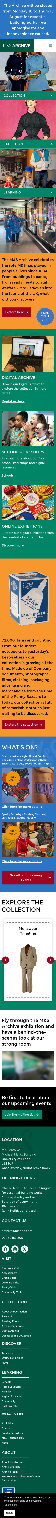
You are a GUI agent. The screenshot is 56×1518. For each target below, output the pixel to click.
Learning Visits (10, 1282)
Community (9, 1401)
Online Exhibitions (12, 1358)
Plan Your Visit (10, 1268)
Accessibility (9, 1273)
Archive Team (10, 1471)
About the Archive (12, 1462)
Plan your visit (45, 316)
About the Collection (14, 1311)
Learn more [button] (11, 1505)
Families (6, 1391)
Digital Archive (10, 1330)
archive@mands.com (17, 1231)
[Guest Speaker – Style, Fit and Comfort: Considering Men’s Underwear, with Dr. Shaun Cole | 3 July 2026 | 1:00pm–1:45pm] (28, 782)
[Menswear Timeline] (28, 960)
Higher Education (12, 1396)
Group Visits (9, 1277)
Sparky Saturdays (12, 1433)
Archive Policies (11, 1467)
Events (6, 1428)
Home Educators (12, 1386)
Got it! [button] (9, 1512)
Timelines (7, 1353)
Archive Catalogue (13, 1326)
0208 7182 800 (12, 1238)
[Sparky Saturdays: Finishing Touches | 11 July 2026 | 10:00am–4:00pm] (28, 838)
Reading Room (10, 1321)
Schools (6, 1382)
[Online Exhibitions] (28, 518)
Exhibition (8, 1423)
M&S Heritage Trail (13, 1438)
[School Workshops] (28, 446)
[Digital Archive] (28, 371)
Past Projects (9, 1406)
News (5, 1442)
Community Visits (12, 1292)
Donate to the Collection (16, 1335)
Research (7, 1316)
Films (5, 1362)
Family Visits (9, 1287)
